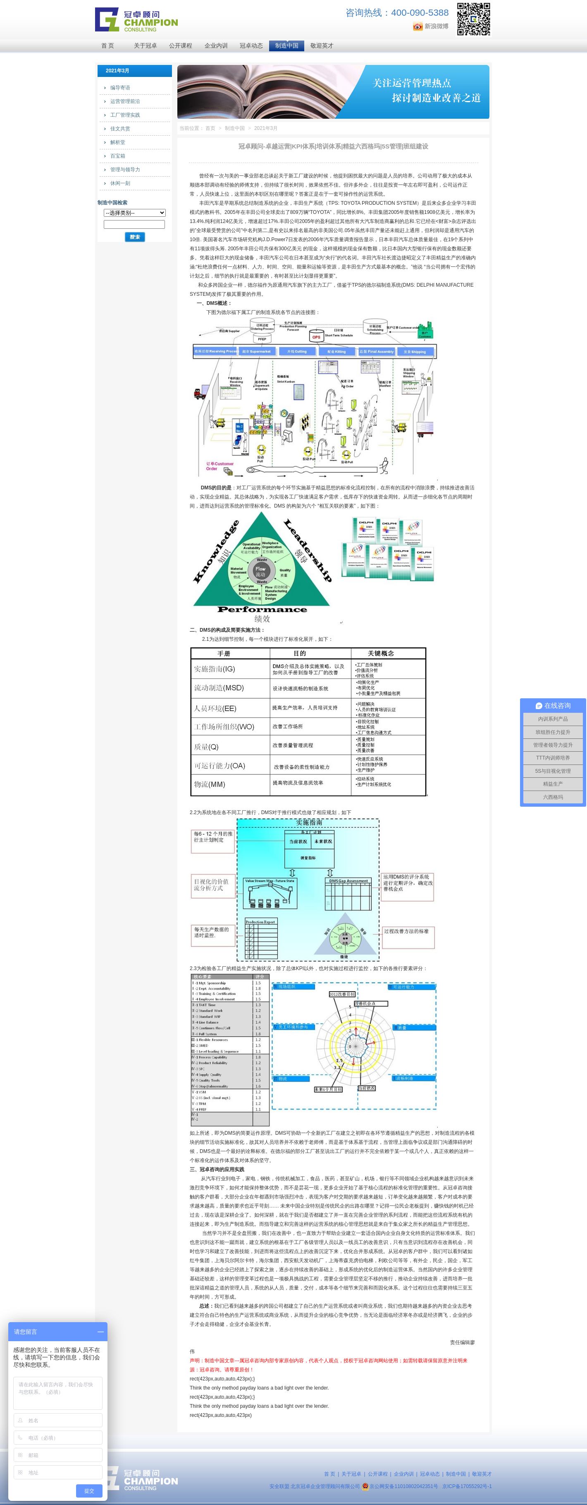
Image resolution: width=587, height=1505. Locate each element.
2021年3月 (266, 128)
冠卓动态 (251, 46)
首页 (210, 128)
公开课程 (180, 46)
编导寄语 (120, 88)
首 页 (108, 46)
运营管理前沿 (125, 101)
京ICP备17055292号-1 (467, 1486)
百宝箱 (117, 156)
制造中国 (286, 46)
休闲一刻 (120, 183)
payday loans (254, 1388)
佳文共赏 (120, 129)
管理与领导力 (125, 170)
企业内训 (216, 46)
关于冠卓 (145, 46)
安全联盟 (279, 1486)
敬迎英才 (322, 46)
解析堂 (117, 142)
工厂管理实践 (125, 115)
